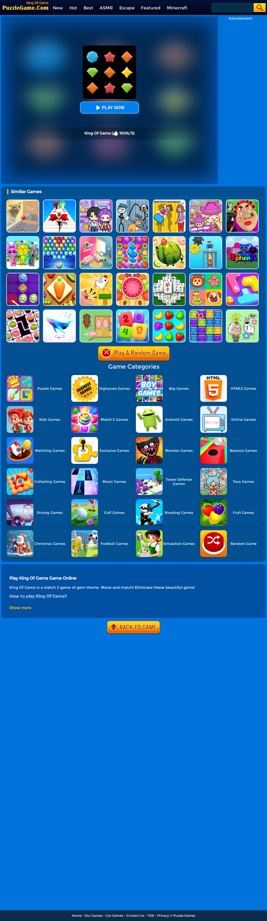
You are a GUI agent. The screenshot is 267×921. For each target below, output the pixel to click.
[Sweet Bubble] (59, 238)
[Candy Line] (22, 275)
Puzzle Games (184, 916)
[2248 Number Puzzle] (132, 311)
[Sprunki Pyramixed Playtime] (242, 238)
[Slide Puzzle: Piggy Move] (96, 311)
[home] (25, 8)
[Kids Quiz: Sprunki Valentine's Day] (22, 238)
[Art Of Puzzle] (59, 311)
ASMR (106, 7)
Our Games (94, 916)
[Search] (232, 7)
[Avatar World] (205, 202)
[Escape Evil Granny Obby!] (242, 202)
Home (76, 916)
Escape (127, 7)
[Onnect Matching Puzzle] (22, 311)
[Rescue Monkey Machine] (205, 238)
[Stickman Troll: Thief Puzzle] (132, 202)
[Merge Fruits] (132, 275)
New (58, 7)
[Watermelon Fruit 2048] (169, 238)
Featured (150, 7)
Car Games (114, 916)
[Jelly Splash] (205, 311)
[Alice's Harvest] (169, 311)
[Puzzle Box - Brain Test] (242, 311)
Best (88, 7)
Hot (73, 7)
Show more (20, 607)
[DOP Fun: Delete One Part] (169, 202)
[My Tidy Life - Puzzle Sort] (96, 238)
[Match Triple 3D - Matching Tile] (59, 275)
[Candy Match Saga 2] (132, 238)
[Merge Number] (242, 275)
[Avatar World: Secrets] (96, 202)
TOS (150, 916)
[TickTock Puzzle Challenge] (22, 202)
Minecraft (177, 7)
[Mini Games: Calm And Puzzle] (96, 275)
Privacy (163, 916)
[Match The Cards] (205, 275)
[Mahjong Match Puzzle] (169, 275)
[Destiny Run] (59, 202)
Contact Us (135, 916)
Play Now (109, 107)
